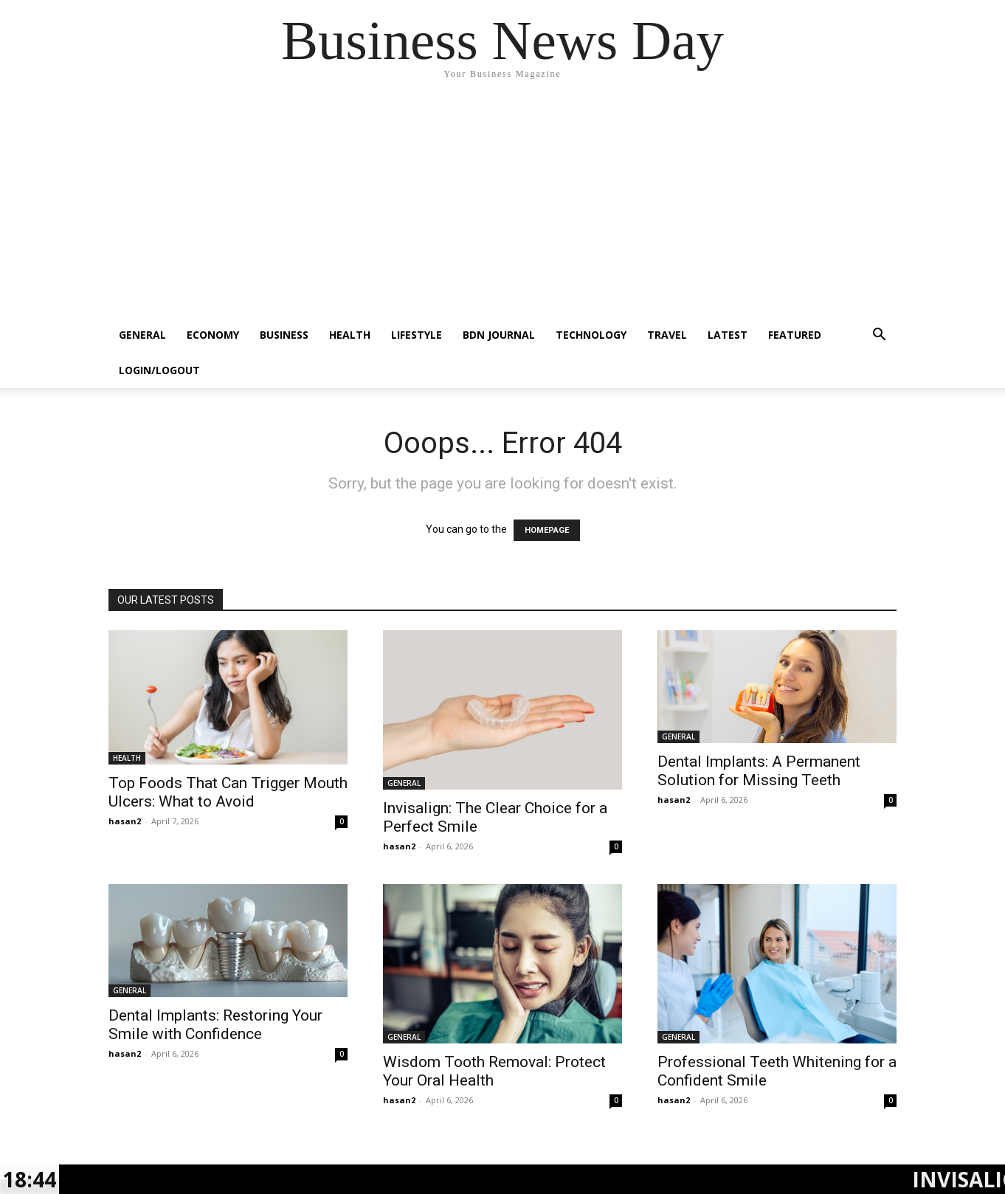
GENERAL (142, 335)
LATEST (727, 335)
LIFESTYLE (416, 335)
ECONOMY (213, 335)
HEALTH (349, 335)
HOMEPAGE (547, 530)
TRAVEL (667, 335)
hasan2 (124, 821)
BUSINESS (284, 335)
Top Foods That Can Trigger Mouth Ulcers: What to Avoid (228, 792)
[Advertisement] (502, 206)
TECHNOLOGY (591, 335)
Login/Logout (159, 370)
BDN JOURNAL (499, 335)
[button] (879, 336)
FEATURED (794, 335)
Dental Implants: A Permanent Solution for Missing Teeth (758, 771)
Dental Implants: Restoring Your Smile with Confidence (215, 1025)
